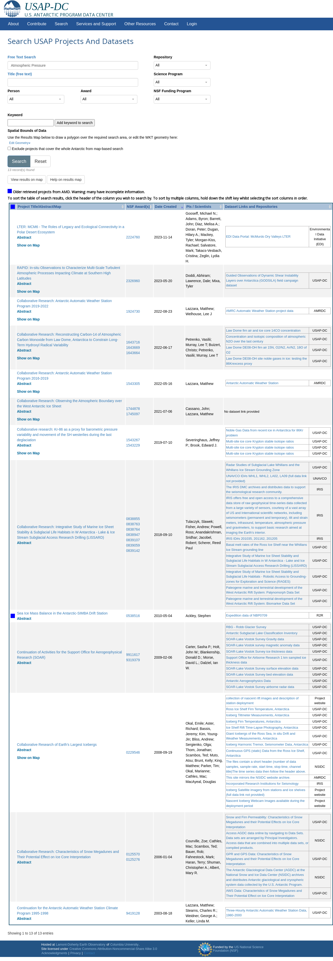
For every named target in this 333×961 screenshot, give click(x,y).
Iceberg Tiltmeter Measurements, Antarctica (257, 715)
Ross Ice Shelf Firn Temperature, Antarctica (257, 709)
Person (13, 91)
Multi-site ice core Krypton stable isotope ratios (260, 441)
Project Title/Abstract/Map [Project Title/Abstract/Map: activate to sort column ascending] (39, 207)
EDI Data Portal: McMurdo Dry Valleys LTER (258, 236)
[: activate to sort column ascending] (12, 206)
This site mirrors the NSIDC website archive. (258, 777)
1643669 (133, 348)
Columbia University (124, 944)
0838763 (133, 524)
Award (86, 91)
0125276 (133, 859)
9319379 (133, 660)
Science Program (168, 74)
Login (192, 23)
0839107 (133, 540)
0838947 (133, 535)
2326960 (133, 281)
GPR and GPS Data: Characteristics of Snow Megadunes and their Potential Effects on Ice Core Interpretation (262, 859)
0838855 (133, 519)
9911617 (133, 655)
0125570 (133, 854)
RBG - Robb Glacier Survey (246, 627)
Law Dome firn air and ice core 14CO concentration (263, 330)
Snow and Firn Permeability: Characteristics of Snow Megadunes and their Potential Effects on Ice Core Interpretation (264, 822)
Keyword (15, 115)
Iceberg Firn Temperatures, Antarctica (253, 721)
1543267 (133, 440)
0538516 (133, 616)
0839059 (133, 545)
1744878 (133, 409)
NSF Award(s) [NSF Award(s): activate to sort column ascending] (138, 207)
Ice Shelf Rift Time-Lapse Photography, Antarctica (262, 727)
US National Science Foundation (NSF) (238, 948)
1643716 (133, 342)
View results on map (27, 180)
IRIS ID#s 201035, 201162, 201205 (252, 538)
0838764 (133, 529)
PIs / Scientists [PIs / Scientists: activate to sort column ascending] (198, 207)
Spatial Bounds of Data (27, 131)
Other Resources (140, 23)
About (13, 23)
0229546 (133, 752)
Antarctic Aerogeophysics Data (248, 681)
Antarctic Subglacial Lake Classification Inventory (261, 633)
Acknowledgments (54, 953)
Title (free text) (20, 74)
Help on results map (66, 180)
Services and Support (96, 23)
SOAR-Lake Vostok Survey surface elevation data (262, 668)
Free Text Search (22, 57)
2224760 (133, 237)
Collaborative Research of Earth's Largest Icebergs (57, 745)
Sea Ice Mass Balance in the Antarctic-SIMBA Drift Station (62, 613)
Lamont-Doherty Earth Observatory (80, 944)
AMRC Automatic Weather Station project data (259, 311)
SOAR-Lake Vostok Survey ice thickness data (259, 651)
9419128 (133, 913)
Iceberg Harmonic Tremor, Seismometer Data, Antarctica (267, 744)
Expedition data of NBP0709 (246, 615)
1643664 (133, 353)
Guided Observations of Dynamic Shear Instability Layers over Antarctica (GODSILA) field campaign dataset (262, 280)
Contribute (36, 23)
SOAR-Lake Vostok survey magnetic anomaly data (263, 645)
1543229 (133, 445)
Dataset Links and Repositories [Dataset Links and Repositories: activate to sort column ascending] (251, 207)
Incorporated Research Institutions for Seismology (262, 783)
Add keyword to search (75, 123)
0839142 (133, 551)
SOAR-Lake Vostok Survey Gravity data (255, 639)
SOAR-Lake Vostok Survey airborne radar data (260, 687)
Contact (171, 23)
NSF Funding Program (172, 91)
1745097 (133, 414)
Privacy (75, 953)
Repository (163, 57)
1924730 (133, 311)
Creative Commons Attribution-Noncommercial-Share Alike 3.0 (113, 949)
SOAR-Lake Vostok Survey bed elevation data (259, 674)
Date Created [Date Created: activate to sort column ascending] (165, 207)
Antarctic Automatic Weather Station (252, 383)
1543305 (133, 384)
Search (61, 23)
